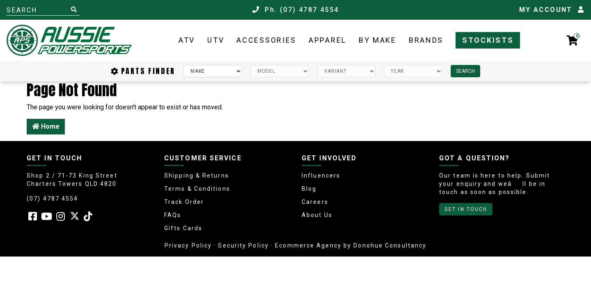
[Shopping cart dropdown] (572, 40)
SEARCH (465, 71)
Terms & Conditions (197, 188)
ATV (187, 40)
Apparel (327, 40)
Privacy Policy (188, 245)
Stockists (487, 40)
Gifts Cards (183, 228)
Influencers (321, 175)
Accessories (266, 40)
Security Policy (243, 245)
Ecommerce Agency (308, 245)
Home (46, 126)
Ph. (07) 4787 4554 (295, 10)
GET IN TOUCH (465, 209)
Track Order (184, 202)
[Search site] (74, 10)
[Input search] (43, 10)
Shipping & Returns (196, 175)
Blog (309, 188)
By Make (377, 40)
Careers (315, 202)
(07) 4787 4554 (52, 198)
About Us (317, 215)
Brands (426, 40)
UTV (215, 40)
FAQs (172, 215)
